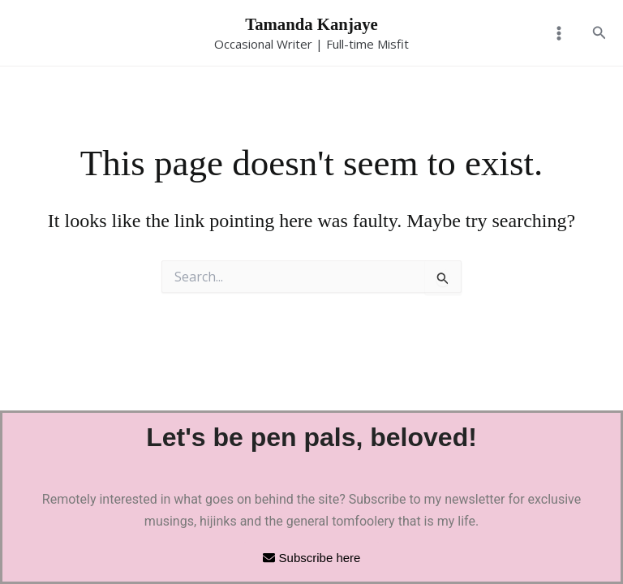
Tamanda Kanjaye (312, 25)
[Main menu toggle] (558, 35)
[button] (599, 34)
